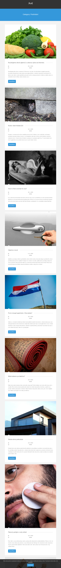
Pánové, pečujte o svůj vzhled (17, 532)
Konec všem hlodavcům (15, 125)
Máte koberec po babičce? (16, 376)
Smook (30, 3)
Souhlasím (30, 565)
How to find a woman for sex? (17, 189)
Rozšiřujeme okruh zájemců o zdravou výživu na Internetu (26, 62)
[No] (59, 563)
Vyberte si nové (13, 250)
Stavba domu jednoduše (15, 439)
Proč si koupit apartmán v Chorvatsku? (20, 313)
